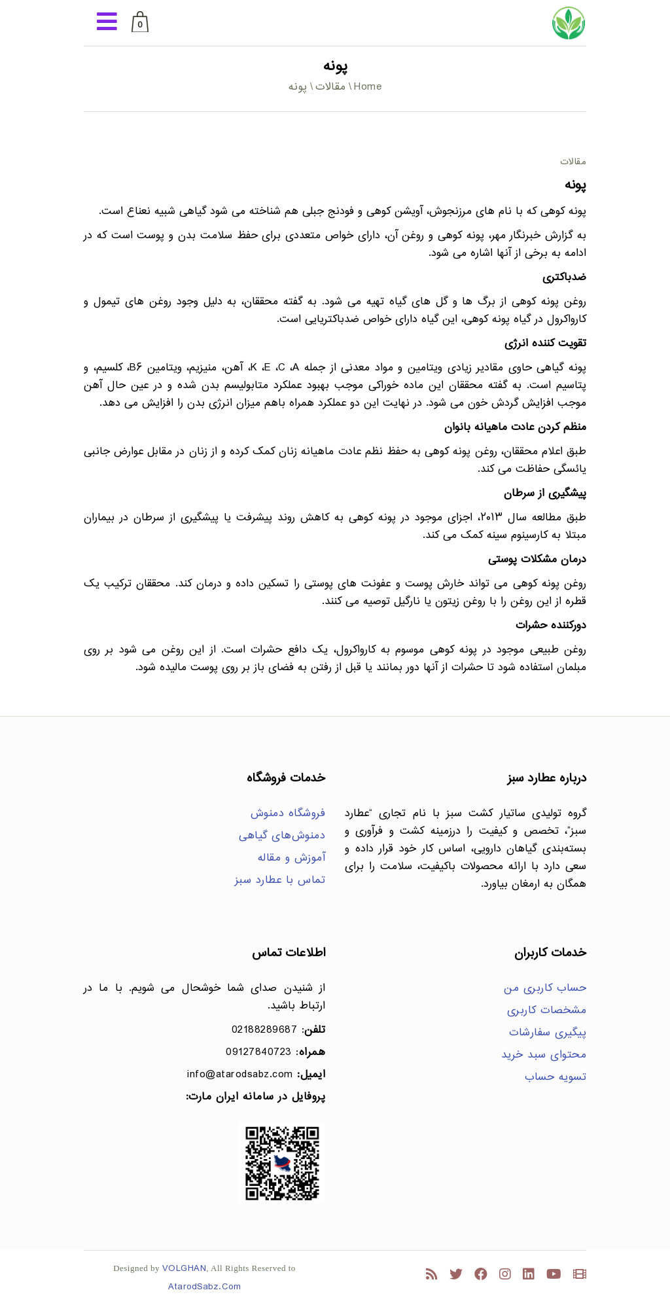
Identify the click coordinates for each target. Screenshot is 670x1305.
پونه (575, 185)
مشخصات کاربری (547, 1010)
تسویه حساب (555, 1077)
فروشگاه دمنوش (288, 813)
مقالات (330, 87)
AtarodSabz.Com (204, 1287)
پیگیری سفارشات (547, 1033)
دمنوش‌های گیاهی (282, 836)
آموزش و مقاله (292, 858)
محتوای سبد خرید (544, 1055)
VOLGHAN (184, 1268)
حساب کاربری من (545, 988)
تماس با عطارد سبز (280, 880)
